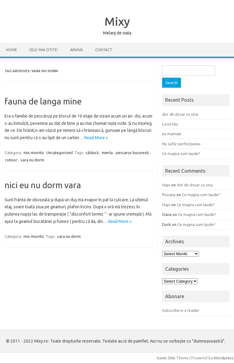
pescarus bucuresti (132, 152)
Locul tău (170, 124)
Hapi (166, 185)
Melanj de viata (117, 32)
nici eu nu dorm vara (43, 185)
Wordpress (223, 358)
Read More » (96, 137)
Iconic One (166, 358)
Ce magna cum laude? (181, 153)
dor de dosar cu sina (180, 114)
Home (11, 50)
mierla (107, 152)
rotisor (11, 160)
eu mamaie (171, 134)
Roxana (169, 194)
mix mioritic (33, 152)
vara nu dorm (32, 160)
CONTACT (103, 50)
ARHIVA (76, 50)
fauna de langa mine (43, 101)
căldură (92, 152)
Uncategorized (59, 152)
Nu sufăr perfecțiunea (181, 144)
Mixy (117, 21)
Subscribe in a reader (180, 310)
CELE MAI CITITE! (43, 50)
